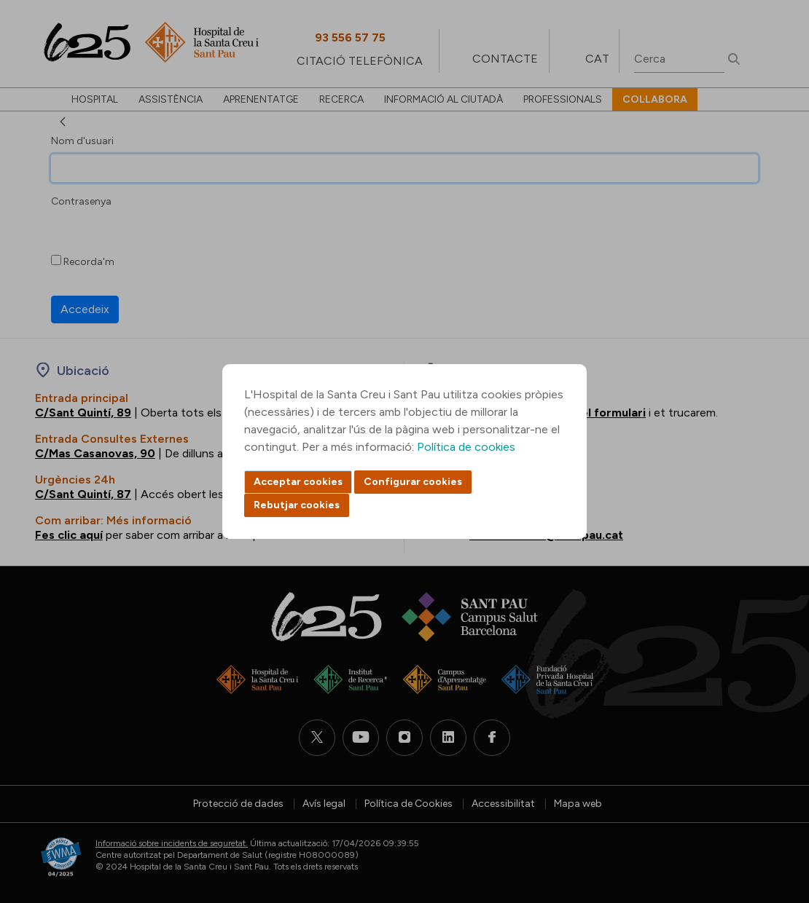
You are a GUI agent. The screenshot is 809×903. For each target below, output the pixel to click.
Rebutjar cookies (297, 505)
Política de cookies (466, 447)
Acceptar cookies (298, 482)
